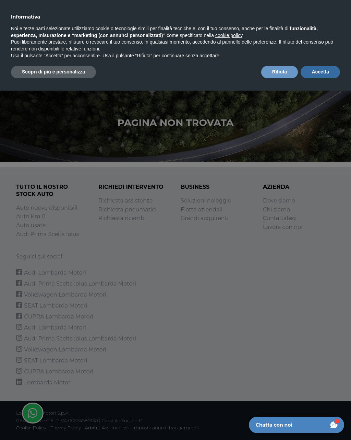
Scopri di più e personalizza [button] (53, 71)
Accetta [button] (320, 71)
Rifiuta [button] (279, 71)
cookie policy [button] (228, 35)
